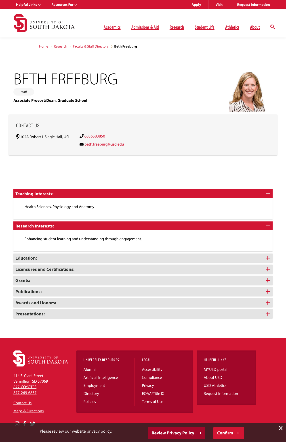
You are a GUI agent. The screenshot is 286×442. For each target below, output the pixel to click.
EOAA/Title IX (153, 393)
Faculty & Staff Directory (91, 46)
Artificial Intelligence (101, 377)
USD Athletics (215, 385)
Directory (91, 393)
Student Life (204, 27)
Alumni (90, 369)
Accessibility (152, 369)
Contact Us (22, 402)
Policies (90, 401)
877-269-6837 (24, 392)
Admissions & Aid (145, 27)
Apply (196, 4)
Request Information (253, 4)
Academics (112, 27)
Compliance (152, 377)
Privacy (148, 385)
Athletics (232, 27)
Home (43, 46)
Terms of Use (152, 401)
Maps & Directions (28, 410)
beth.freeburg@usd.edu (104, 144)
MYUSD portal (215, 369)
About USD (213, 377)
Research (177, 27)
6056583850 (94, 136)
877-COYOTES (24, 386)
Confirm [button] (225, 433)
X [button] (280, 428)
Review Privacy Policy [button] (173, 433)
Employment (94, 385)
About (255, 27)
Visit (219, 4)
